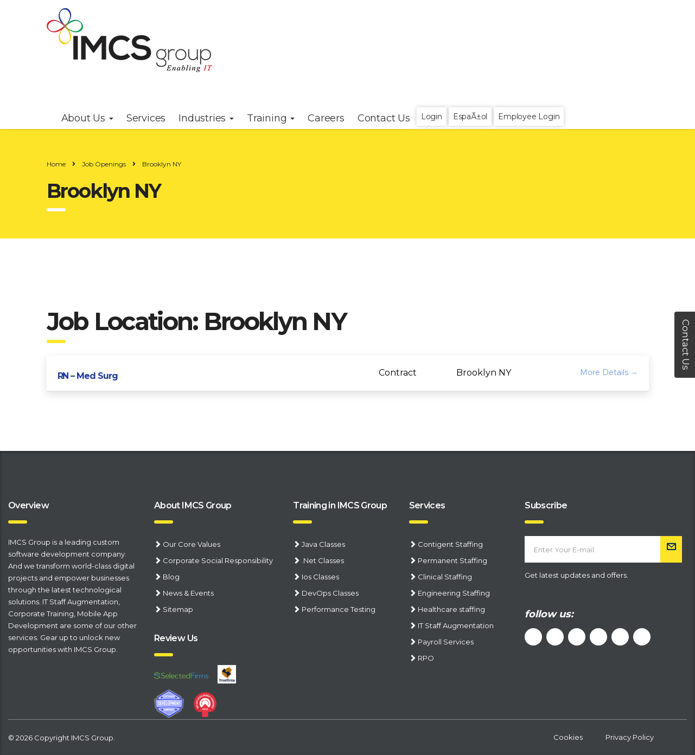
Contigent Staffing (450, 544)
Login (431, 116)
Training (271, 118)
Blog (171, 576)
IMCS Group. (93, 737)
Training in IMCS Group (340, 505)
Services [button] (145, 118)
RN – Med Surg (88, 376)
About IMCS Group (193, 505)
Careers (326, 118)
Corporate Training (41, 613)
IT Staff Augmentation (80, 601)
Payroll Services (446, 641)
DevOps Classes (330, 593)
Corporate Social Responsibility (218, 560)
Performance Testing (338, 609)
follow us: (549, 614)
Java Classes (323, 544)
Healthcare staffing (451, 609)
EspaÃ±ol (470, 116)
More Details (609, 372)
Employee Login (528, 116)
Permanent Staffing (452, 560)
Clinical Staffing (445, 576)
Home (56, 164)
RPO (426, 658)
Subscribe (546, 505)
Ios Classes (320, 576)
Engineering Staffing (454, 593)
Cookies (568, 737)
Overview (28, 505)
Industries (206, 118)
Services (427, 505)
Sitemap (178, 609)
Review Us (175, 638)
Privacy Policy (629, 737)
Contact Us (384, 118)
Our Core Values (191, 544)
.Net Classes (323, 560)
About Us (87, 118)
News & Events (188, 593)
